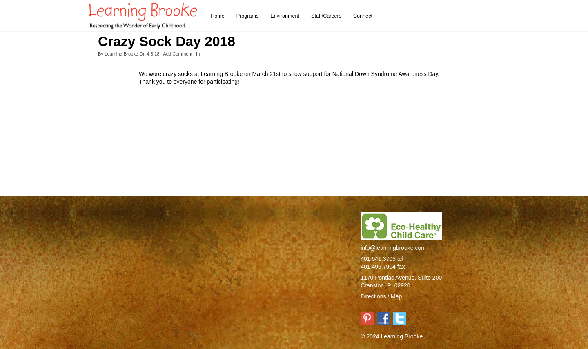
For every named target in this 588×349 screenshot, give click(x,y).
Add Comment (177, 53)
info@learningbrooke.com (393, 248)
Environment (284, 16)
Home (218, 16)
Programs (247, 16)
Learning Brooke (121, 53)
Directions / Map (381, 296)
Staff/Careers (326, 16)
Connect (362, 16)
